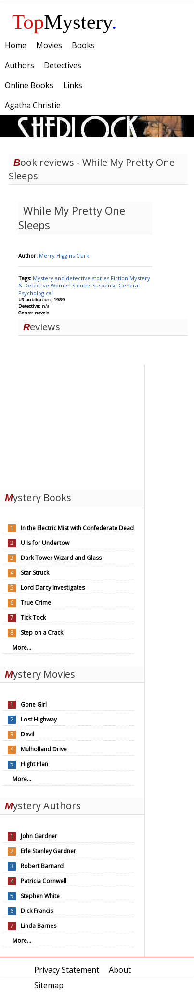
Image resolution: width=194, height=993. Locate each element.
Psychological (35, 293)
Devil (27, 734)
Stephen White (40, 896)
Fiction (120, 278)
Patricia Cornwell (43, 881)
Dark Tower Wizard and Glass (61, 558)
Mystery (64, 22)
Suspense (105, 285)
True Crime (36, 603)
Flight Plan (34, 764)
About (120, 970)
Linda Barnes (38, 926)
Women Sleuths (71, 285)
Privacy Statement (66, 970)
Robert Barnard (42, 866)
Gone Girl (34, 704)
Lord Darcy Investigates (53, 588)
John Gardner (39, 836)
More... (22, 647)
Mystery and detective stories (72, 278)
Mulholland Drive (44, 749)
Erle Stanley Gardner (48, 851)
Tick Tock (33, 617)
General (129, 285)
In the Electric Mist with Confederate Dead (77, 528)
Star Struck (35, 573)
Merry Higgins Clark (64, 255)
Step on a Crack (42, 632)
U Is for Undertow (45, 543)
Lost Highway (39, 719)
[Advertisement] (72, 425)
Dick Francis (37, 911)
